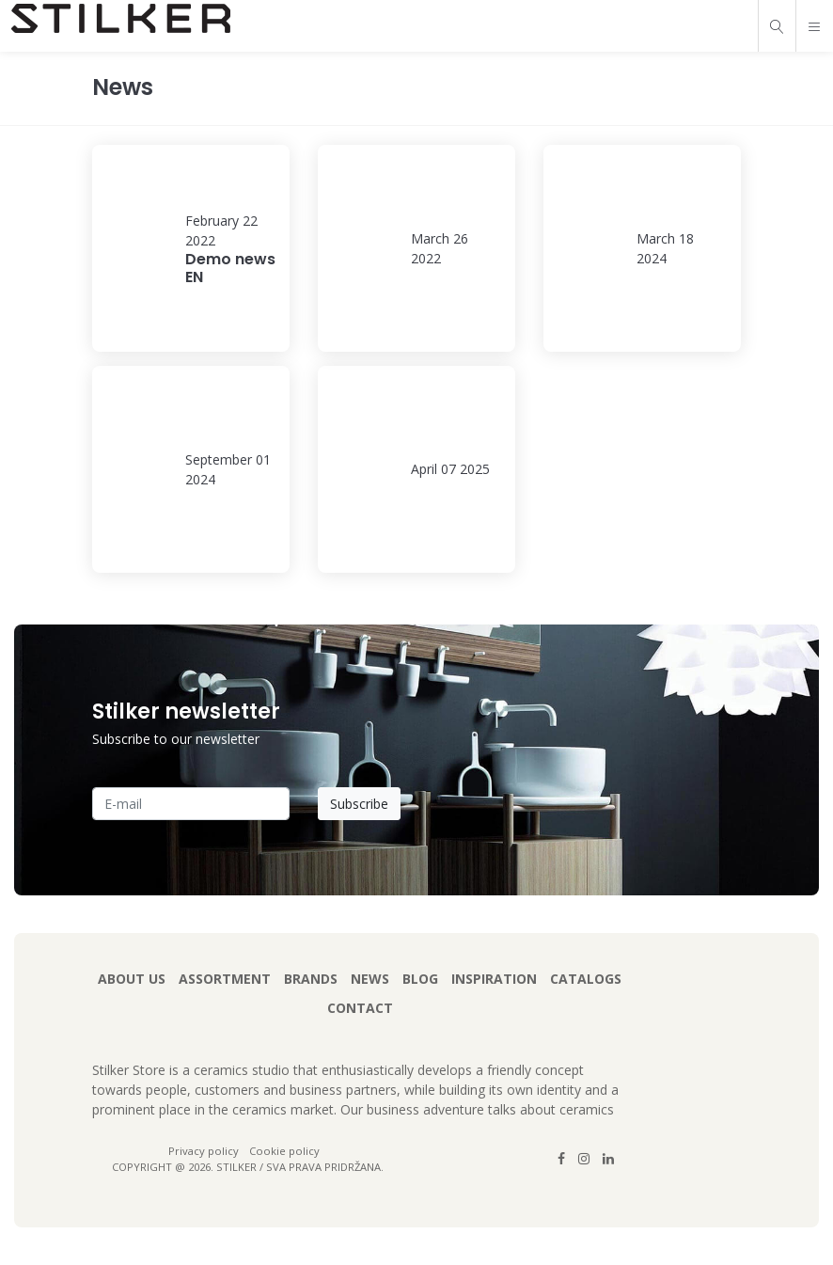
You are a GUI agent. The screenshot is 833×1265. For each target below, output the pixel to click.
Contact (360, 1008)
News (370, 979)
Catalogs (585, 979)
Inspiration (494, 979)
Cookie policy (284, 1151)
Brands (311, 979)
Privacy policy (205, 1151)
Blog (420, 979)
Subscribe (359, 804)
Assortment (225, 979)
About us (131, 979)
